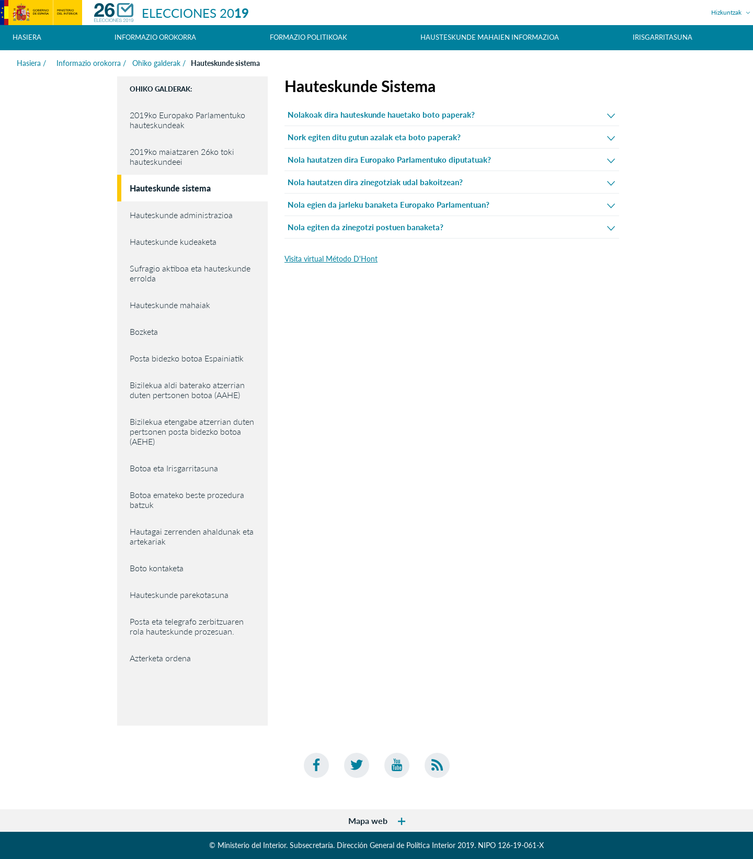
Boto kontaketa (157, 568)
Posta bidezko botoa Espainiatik (187, 358)
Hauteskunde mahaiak (170, 305)
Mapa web (376, 821)
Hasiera (27, 37)
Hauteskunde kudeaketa (173, 241)
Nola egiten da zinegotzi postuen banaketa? (451, 227)
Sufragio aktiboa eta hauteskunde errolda (190, 273)
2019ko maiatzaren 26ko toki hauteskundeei (182, 156)
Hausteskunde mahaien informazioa (489, 37)
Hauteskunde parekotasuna (179, 595)
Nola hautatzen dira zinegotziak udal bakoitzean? (451, 182)
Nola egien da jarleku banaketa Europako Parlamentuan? (451, 205)
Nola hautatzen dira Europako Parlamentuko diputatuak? (451, 160)
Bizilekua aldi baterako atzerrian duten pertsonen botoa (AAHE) (187, 390)
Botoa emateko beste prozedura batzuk (187, 500)
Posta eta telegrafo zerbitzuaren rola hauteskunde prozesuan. (187, 626)
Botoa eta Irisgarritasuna (174, 468)
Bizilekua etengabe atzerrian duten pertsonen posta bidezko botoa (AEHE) (192, 431)
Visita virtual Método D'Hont (331, 258)
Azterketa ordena (160, 658)
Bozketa (144, 331)
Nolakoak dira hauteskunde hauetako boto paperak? (451, 115)
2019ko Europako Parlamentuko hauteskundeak (187, 120)
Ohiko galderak (156, 63)
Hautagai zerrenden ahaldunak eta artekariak (192, 536)
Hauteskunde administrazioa (181, 215)
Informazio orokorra (87, 63)
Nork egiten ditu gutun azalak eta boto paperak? (451, 137)
